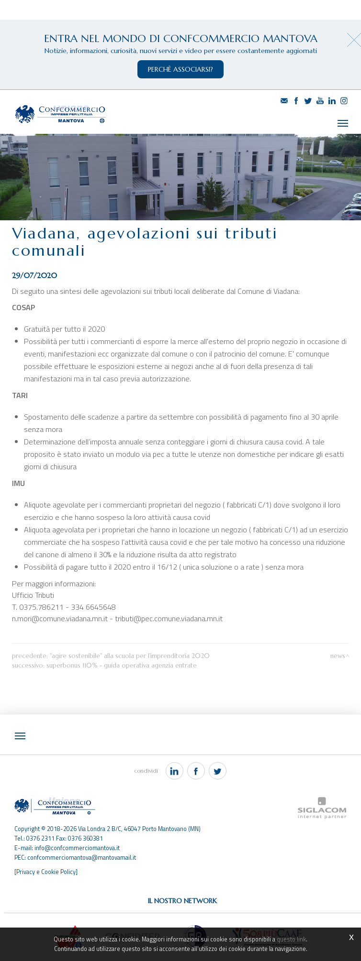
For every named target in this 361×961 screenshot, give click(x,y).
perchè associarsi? (180, 69)
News (337, 655)
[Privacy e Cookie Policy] (46, 870)
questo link (291, 939)
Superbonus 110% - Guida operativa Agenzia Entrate (121, 664)
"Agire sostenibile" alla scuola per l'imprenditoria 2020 (130, 655)
